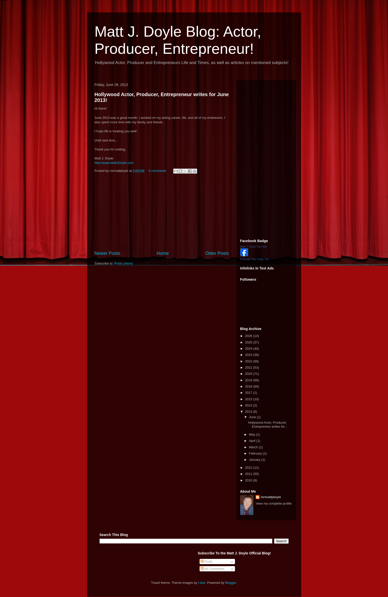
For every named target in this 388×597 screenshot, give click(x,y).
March (254, 447)
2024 (249, 348)
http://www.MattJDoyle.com (114, 163)
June (253, 417)
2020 (249, 374)
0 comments (157, 171)
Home (163, 253)
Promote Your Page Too (254, 259)
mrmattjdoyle (271, 497)
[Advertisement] (161, 213)
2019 (249, 380)
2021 (249, 367)
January (255, 460)
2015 (249, 399)
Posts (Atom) (123, 263)
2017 (249, 393)
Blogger (230, 583)
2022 (249, 361)
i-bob (201, 583)
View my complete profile (273, 503)
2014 (249, 405)
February (256, 453)
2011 (249, 474)
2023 (249, 355)
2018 (249, 386)
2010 (249, 480)
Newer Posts (107, 253)
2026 (249, 336)
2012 (249, 467)
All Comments (212, 569)
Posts (207, 561)
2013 (249, 411)
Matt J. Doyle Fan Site (253, 246)
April (252, 441)
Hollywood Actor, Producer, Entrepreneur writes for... (267, 424)
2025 (249, 342)
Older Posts (217, 253)
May (252, 434)
